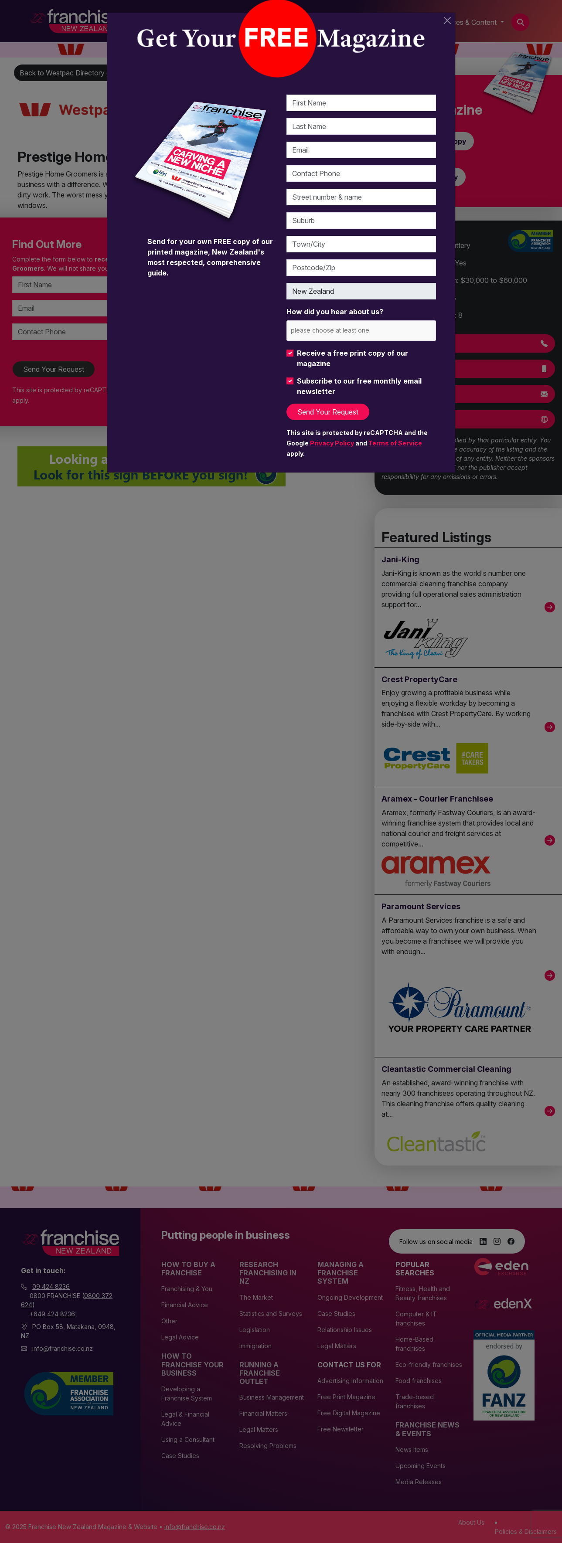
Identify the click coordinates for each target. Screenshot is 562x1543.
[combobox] (361, 330)
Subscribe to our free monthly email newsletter (359, 386)
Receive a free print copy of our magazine (352, 358)
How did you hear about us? (334, 311)
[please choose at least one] (343, 330)
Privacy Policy (332, 443)
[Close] (447, 20)
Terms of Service (395, 443)
